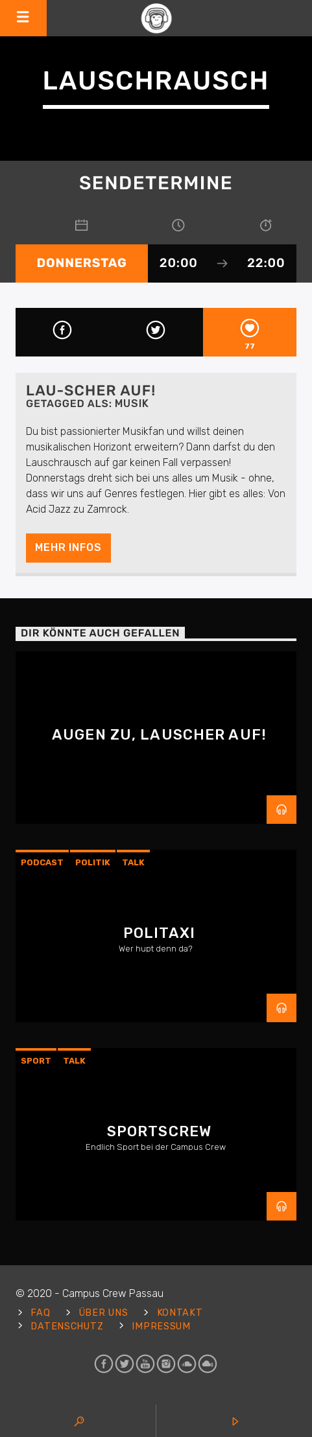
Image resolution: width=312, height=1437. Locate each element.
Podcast (42, 862)
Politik (92, 862)
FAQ (40, 1312)
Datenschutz (66, 1326)
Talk (133, 862)
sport (36, 1061)
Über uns (103, 1312)
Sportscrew (159, 1131)
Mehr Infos (68, 547)
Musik (132, 403)
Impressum (161, 1326)
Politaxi (159, 933)
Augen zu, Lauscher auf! (159, 734)
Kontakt (180, 1312)
